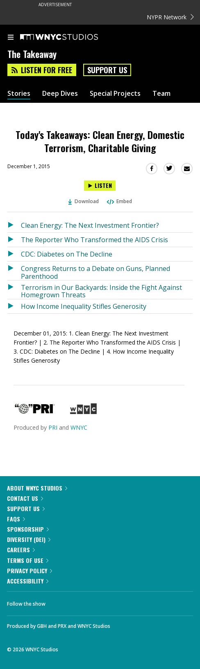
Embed (119, 201)
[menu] (11, 38)
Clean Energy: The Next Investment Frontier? (90, 225)
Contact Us (25, 498)
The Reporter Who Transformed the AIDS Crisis (94, 239)
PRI (52, 427)
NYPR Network (170, 17)
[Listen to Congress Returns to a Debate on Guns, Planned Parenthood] (14, 271)
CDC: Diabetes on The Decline (66, 254)
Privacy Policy (29, 570)
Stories (18, 93)
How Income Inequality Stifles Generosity (83, 306)
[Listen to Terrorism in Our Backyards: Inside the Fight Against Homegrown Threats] (14, 289)
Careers (21, 549)
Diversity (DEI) (28, 539)
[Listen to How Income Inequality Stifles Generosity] (14, 306)
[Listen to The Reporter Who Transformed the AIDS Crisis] (14, 240)
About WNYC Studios (37, 488)
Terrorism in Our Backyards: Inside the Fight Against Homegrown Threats (101, 291)
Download (83, 201)
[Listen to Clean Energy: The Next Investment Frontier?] (14, 225)
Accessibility (27, 580)
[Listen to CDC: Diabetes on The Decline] (14, 254)
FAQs (16, 518)
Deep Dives (60, 93)
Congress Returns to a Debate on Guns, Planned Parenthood (95, 272)
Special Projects (115, 93)
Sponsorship (28, 529)
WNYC (78, 427)
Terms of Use (27, 560)
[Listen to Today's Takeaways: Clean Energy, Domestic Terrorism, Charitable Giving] (100, 186)
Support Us (107, 70)
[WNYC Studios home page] (69, 37)
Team (161, 93)
